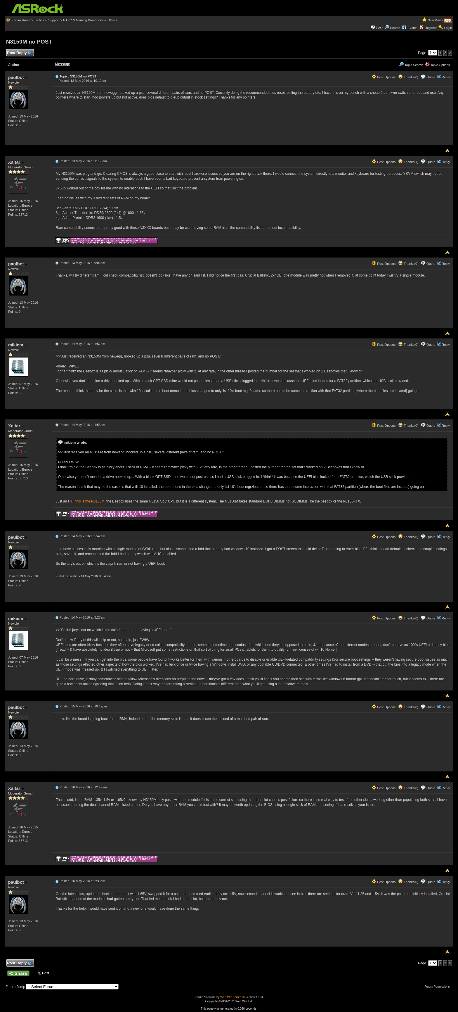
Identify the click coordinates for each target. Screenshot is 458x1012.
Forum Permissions (438, 986)
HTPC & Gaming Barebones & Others (90, 20)
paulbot (17, 77)
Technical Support (46, 20)
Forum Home (21, 20)
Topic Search (411, 65)
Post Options (383, 77)
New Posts (435, 20)
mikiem (17, 344)
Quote (430, 77)
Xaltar (16, 162)
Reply (446, 77)
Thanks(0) (408, 77)
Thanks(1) (408, 162)
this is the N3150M (89, 501)
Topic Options (437, 65)
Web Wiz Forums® (232, 997)
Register (431, 28)
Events (409, 28)
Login (448, 28)
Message (62, 64)
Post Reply (19, 53)
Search (395, 28)
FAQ (379, 28)
